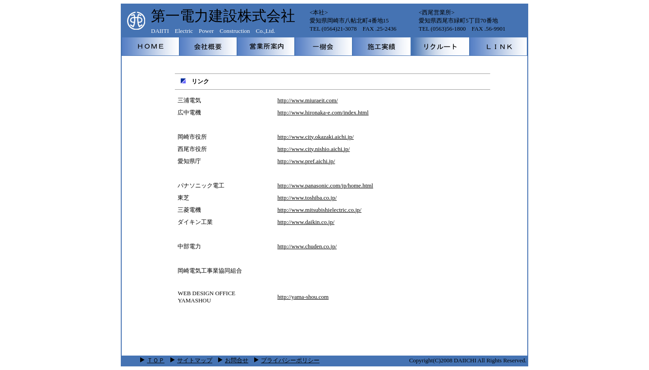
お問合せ (236, 360)
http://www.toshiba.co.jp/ (307, 197)
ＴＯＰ (156, 360)
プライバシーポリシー (287, 360)
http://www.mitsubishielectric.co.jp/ (319, 209)
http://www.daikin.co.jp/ (305, 222)
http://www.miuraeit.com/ (307, 100)
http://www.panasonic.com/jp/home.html (325, 185)
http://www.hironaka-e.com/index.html (322, 112)
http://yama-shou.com (303, 296)
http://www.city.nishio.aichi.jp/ (313, 149)
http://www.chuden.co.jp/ (307, 246)
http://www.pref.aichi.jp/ (306, 161)
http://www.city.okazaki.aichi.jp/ (315, 136)
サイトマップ (194, 360)
